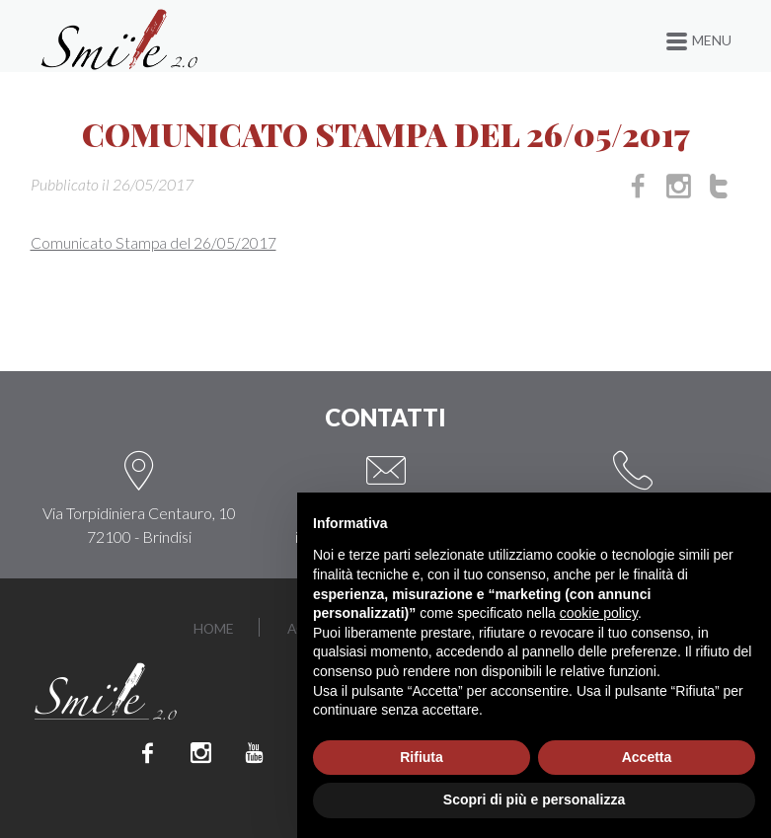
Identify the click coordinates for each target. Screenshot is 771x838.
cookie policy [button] (599, 613)
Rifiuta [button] (421, 757)
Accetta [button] (647, 757)
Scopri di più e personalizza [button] (534, 799)
